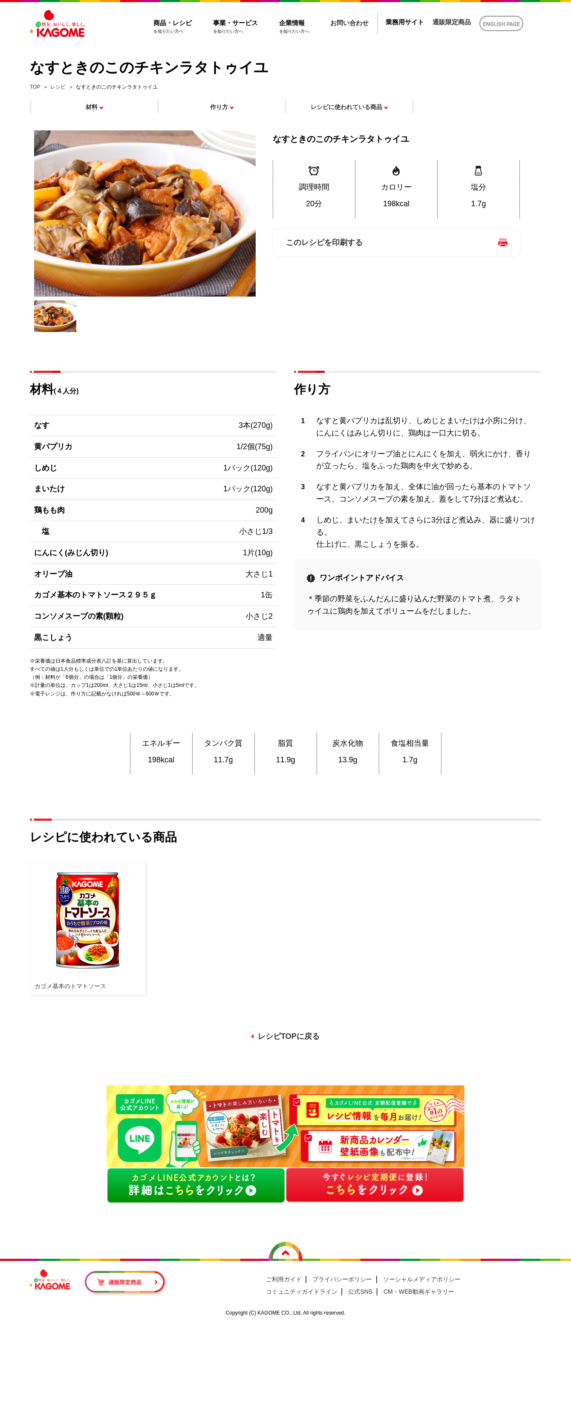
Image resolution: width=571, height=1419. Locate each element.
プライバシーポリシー (342, 1279)
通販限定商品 (452, 22)
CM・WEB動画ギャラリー (419, 1291)
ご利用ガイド (284, 1279)
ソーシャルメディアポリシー (422, 1279)
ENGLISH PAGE (501, 24)
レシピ (58, 87)
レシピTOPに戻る (289, 1036)
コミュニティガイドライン (301, 1291)
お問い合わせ (349, 23)
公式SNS (360, 1291)
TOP (35, 87)
